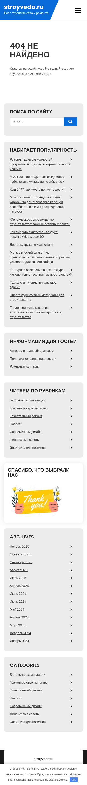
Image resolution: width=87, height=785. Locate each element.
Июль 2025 (18, 578)
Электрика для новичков (28, 447)
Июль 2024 (18, 593)
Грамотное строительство (29, 408)
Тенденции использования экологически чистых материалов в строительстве (35, 312)
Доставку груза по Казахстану (31, 244)
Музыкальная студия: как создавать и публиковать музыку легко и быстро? (37, 179)
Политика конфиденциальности (33, 358)
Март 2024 (18, 625)
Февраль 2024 (20, 633)
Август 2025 (19, 570)
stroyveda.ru (24, 7)
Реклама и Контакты (24, 366)
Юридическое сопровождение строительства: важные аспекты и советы (40, 221)
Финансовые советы (24, 439)
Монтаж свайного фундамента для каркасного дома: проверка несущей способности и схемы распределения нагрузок (37, 204)
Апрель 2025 (19, 586)
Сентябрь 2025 (21, 562)
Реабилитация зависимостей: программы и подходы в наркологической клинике (40, 164)
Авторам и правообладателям (32, 350)
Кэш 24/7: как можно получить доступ (37, 189)
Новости (16, 424)
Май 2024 (17, 609)
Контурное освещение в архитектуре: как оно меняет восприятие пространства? (41, 272)
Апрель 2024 (19, 617)
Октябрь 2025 (20, 554)
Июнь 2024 (18, 601)
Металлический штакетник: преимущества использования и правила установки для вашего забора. (40, 257)
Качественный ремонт (26, 416)
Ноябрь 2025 (19, 546)
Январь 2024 (19, 641)
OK (74, 779)
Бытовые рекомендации (27, 400)
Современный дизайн (26, 432)
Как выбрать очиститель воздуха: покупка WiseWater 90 (34, 234)
